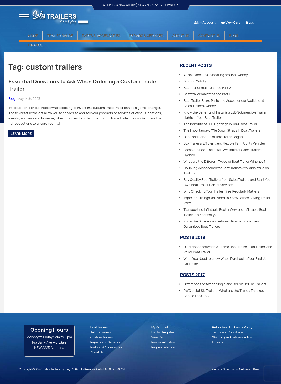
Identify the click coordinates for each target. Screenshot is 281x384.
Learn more (21, 133)
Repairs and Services (105, 342)
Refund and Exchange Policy (232, 327)
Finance (35, 44)
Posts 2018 (192, 237)
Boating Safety (194, 81)
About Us (180, 35)
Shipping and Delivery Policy (232, 337)
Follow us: (248, 13)
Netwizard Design (250, 369)
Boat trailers (99, 327)
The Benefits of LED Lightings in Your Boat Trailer (220, 124)
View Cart (232, 22)
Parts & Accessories (101, 35)
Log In (252, 22)
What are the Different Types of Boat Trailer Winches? (224, 161)
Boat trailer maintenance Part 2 (207, 87)
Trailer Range (60, 35)
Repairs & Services (146, 35)
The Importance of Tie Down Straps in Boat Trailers (221, 130)
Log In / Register (162, 332)
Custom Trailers (101, 337)
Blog (233, 35)
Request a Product (164, 347)
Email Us (171, 5)
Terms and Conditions (228, 332)
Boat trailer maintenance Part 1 (206, 94)
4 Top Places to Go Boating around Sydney (215, 74)
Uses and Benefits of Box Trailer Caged (213, 137)
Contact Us (209, 35)
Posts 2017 (192, 274)
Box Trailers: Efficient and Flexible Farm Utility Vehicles (224, 143)
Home (33, 35)
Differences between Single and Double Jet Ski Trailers (224, 284)
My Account (206, 22)
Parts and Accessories (106, 347)
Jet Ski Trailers (100, 332)
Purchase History (163, 342)
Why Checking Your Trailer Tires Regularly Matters (221, 191)
